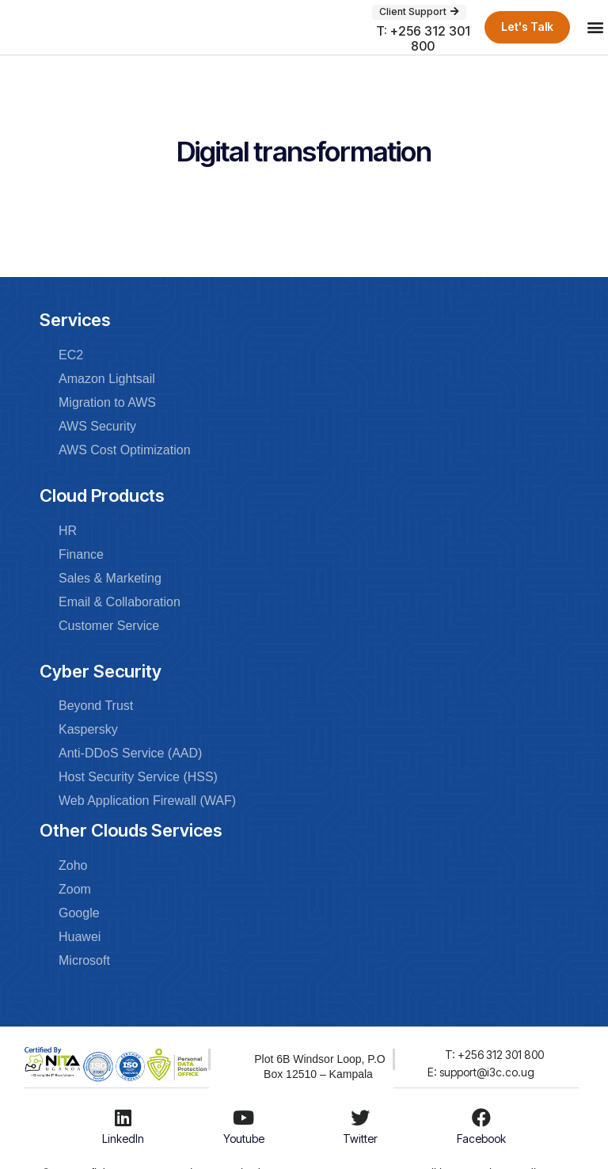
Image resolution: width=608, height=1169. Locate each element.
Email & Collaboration (119, 602)
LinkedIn (123, 1138)
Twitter (360, 1138)
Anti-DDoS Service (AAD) (130, 753)
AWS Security (97, 426)
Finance (81, 554)
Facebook (481, 1138)
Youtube (243, 1138)
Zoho (73, 865)
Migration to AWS (107, 402)
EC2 (71, 355)
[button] (595, 27)
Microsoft (84, 960)
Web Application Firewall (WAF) (147, 800)
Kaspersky (88, 729)
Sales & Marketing (110, 578)
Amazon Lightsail (107, 378)
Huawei (80, 936)
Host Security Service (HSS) (138, 777)
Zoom (75, 889)
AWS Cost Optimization (125, 450)
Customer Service (109, 625)
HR (68, 530)
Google (79, 913)
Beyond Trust (96, 705)
